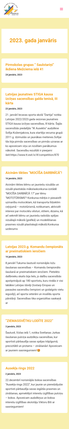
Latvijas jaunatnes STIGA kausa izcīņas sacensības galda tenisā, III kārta (32, 98)
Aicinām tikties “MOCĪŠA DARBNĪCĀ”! (34, 173)
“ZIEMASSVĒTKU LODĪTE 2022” (29, 321)
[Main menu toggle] (61, 9)
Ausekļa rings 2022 (20, 368)
